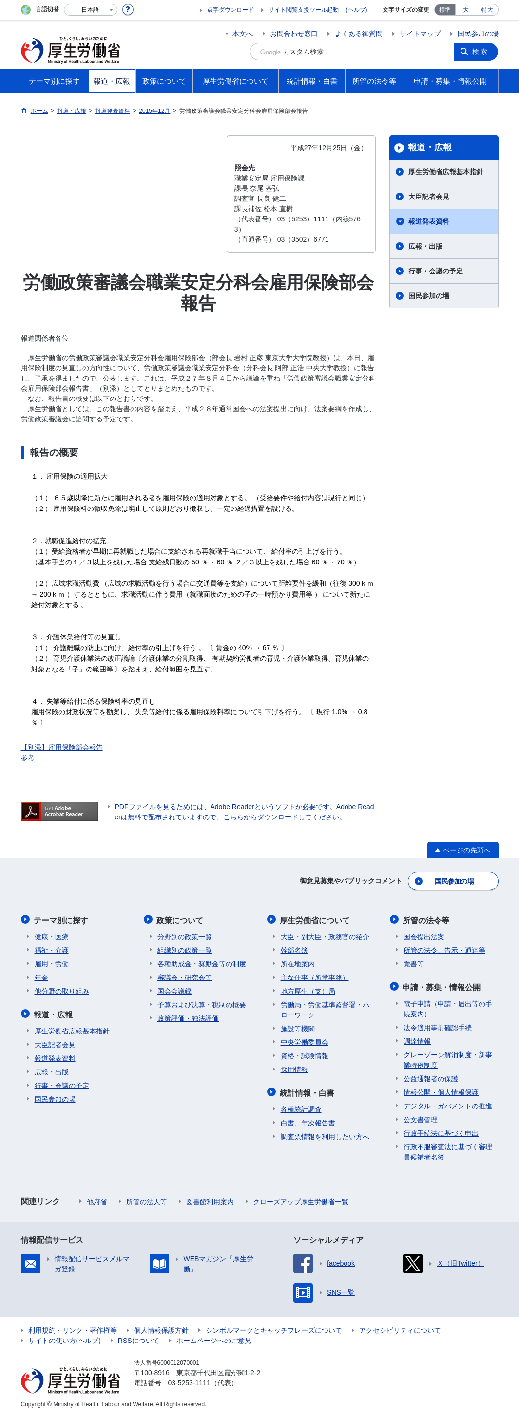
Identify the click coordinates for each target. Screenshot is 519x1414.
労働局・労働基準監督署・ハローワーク (325, 1008)
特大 (487, 9)
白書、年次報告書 (308, 1120)
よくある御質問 (359, 33)
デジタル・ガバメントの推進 (448, 1103)
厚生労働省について (316, 918)
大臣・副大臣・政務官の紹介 (325, 935)
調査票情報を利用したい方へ (325, 1134)
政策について (180, 918)
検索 (481, 51)
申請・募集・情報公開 (442, 984)
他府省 (97, 1199)
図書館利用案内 (210, 1199)
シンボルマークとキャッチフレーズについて (274, 1327)
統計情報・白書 (308, 1090)
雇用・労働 (52, 962)
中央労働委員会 (304, 1040)
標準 (445, 9)
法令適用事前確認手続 (438, 1025)
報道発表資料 (428, 221)
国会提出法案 (424, 935)
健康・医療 (52, 935)
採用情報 (294, 1067)
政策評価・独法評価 (188, 1016)
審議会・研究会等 (184, 975)
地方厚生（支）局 (308, 989)
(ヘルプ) (356, 9)
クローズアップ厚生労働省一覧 (300, 1199)
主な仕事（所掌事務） (315, 975)
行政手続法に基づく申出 (441, 1130)
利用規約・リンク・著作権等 (72, 1327)
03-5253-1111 (189, 1380)
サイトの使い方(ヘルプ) (64, 1337)
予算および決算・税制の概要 (201, 1003)
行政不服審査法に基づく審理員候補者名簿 (448, 1149)
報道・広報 (430, 147)
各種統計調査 (301, 1106)
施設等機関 (298, 1027)
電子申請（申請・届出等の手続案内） (448, 1006)
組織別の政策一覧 (184, 948)
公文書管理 (421, 1117)
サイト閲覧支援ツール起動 (304, 9)
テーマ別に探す (62, 918)
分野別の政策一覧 (184, 935)
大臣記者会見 (428, 196)
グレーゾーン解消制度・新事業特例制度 (448, 1057)
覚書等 (414, 962)
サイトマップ (420, 33)
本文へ (242, 33)
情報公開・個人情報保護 (441, 1089)
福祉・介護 (52, 948)
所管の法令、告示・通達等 (444, 948)
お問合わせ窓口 (294, 33)
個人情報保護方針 (161, 1327)
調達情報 (417, 1038)
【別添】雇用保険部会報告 (62, 747)
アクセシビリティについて (400, 1327)
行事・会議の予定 (435, 271)
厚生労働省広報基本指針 (445, 172)
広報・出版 (425, 246)
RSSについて (138, 1337)
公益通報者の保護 (431, 1076)
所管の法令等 (427, 918)
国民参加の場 (478, 33)
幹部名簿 (294, 948)
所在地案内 (298, 962)
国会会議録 (174, 989)
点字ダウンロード (230, 9)
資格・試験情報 (304, 1054)
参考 (28, 757)
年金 (41, 975)
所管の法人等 (146, 1199)
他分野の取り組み (62, 989)
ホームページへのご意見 (213, 1337)
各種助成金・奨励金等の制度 (201, 962)
